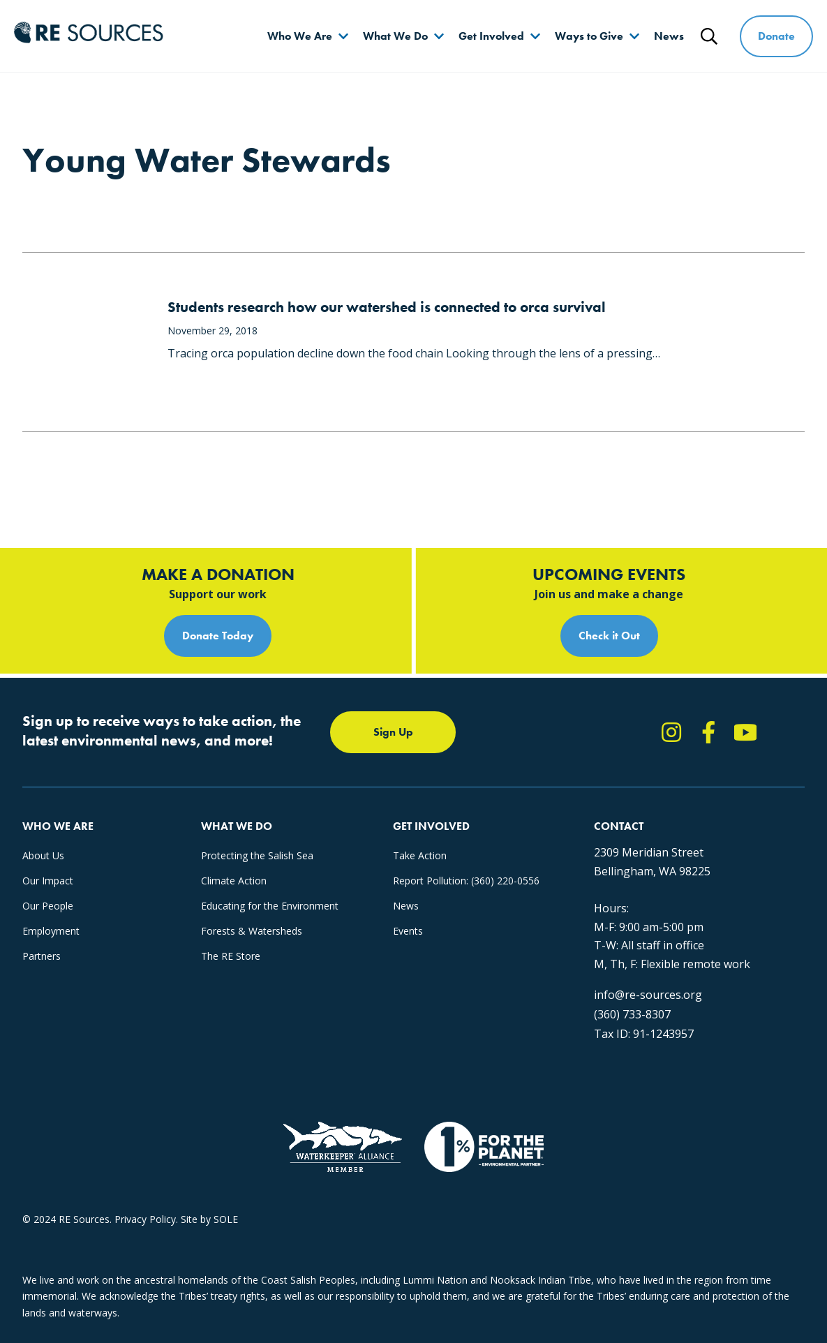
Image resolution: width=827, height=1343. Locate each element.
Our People (47, 905)
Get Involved (491, 36)
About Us (43, 855)
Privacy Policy (145, 1219)
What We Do (395, 36)
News (669, 36)
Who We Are (299, 36)
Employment (51, 930)
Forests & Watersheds (251, 930)
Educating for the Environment (269, 905)
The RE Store (230, 956)
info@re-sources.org (648, 994)
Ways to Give (589, 36)
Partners (41, 956)
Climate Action (234, 880)
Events (408, 930)
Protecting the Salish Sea (257, 855)
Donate (776, 36)
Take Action (420, 855)
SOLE (226, 1219)
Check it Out (609, 635)
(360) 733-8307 (632, 1014)
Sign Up (393, 732)
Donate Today (217, 635)
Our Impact (47, 880)
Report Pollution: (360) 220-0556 (466, 880)
